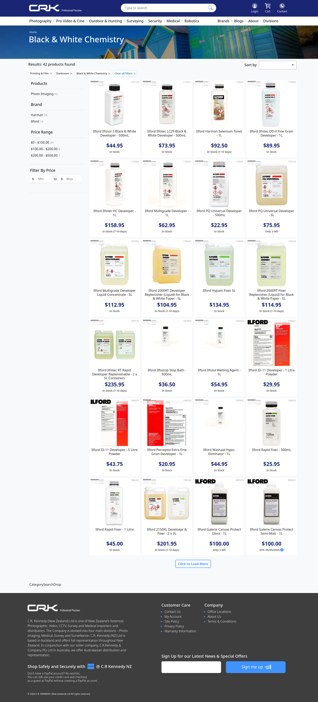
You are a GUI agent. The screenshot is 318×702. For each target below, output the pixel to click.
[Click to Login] (255, 8)
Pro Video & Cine (70, 20)
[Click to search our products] (210, 7)
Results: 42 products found (51, 64)
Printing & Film (41, 73)
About (253, 20)
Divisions (270, 20)
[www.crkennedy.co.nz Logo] (54, 8)
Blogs (239, 20)
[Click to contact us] (282, 8)
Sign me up (256, 667)
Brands (223, 20)
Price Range (42, 132)
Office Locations (219, 611)
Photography (40, 20)
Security (155, 20)
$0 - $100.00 (42, 142)
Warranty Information (180, 631)
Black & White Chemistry (93, 73)
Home (33, 32)
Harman (39, 115)
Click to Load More (193, 564)
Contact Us (172, 611)
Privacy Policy (174, 626)
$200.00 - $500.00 (45, 155)
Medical (173, 20)
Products (39, 83)
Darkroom (64, 73)
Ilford (37, 121)
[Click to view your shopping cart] (268, 8)
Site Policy (171, 621)
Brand (36, 104)
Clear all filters (125, 73)
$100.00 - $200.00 (45, 149)
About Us (214, 616)
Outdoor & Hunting (105, 20)
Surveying (135, 20)
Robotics (192, 20)
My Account (173, 616)
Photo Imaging (44, 94)
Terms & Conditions (221, 621)
